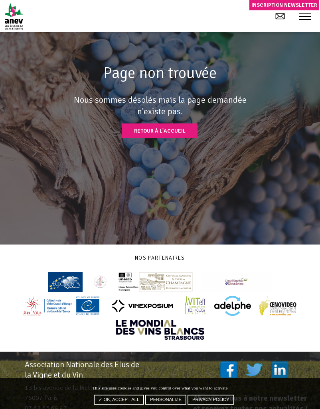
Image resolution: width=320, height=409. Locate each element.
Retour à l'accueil (160, 130)
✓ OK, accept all (119, 399)
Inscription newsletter (284, 5)
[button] (305, 17)
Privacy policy (210, 399)
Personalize (166, 399)
